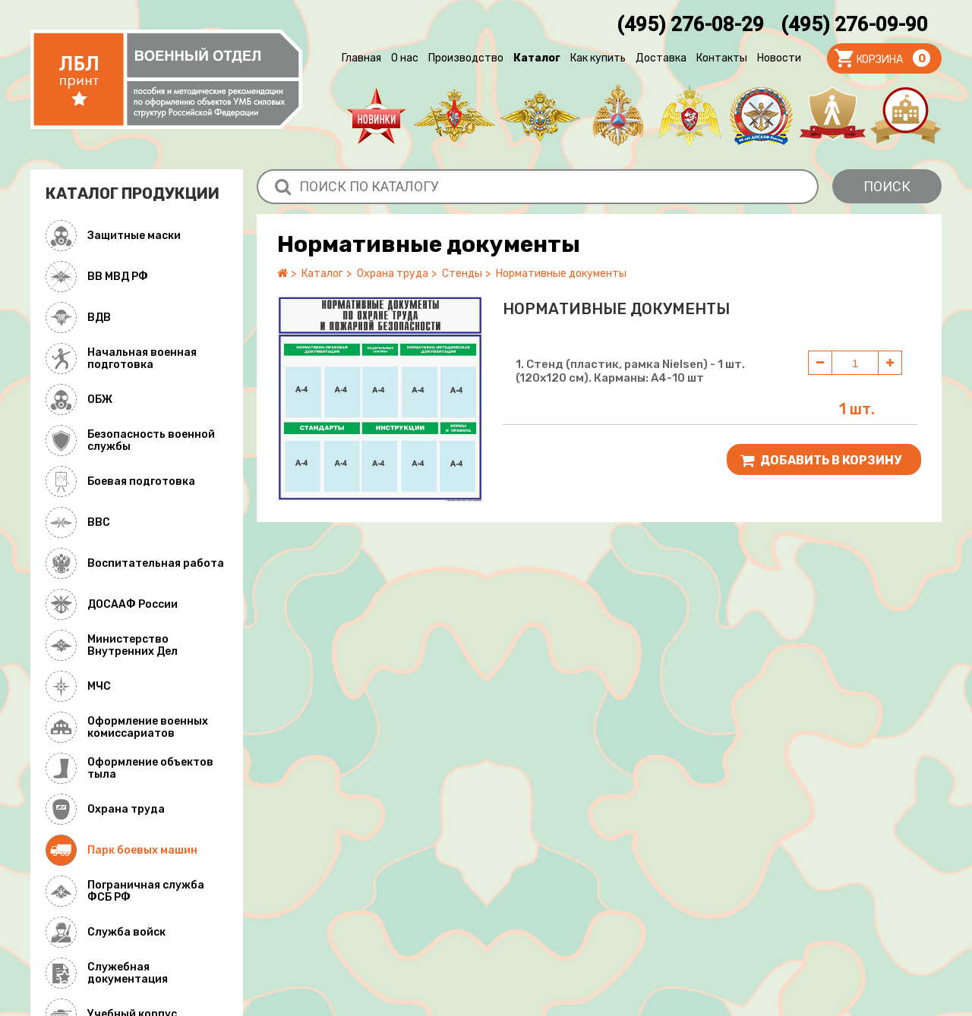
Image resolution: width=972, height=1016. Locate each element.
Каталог (536, 58)
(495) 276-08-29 (690, 24)
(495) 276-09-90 (854, 24)
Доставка (661, 58)
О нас (404, 58)
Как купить (598, 58)
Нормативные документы (561, 273)
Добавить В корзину (820, 460)
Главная (361, 58)
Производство (465, 58)
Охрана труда (392, 273)
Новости (779, 58)
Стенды (462, 273)
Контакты (721, 58)
